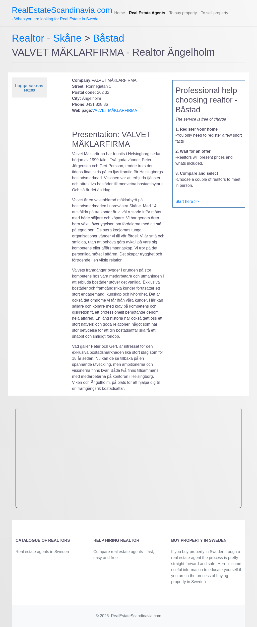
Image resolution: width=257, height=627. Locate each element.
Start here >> (187, 201)
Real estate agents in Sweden (42, 552)
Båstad (108, 38)
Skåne (67, 38)
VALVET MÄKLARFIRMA (114, 110)
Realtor (29, 38)
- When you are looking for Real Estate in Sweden (62, 13)
